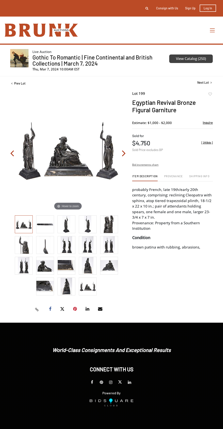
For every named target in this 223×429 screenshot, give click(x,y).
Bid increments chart (145, 165)
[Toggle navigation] (212, 30)
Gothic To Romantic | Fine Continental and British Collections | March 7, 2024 (92, 60)
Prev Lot (18, 83)
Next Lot (204, 82)
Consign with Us (167, 8)
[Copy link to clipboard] (37, 309)
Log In (208, 8)
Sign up (190, 8)
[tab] (145, 178)
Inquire (208, 122)
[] (207, 142)
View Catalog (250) (191, 58)
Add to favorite (210, 94)
